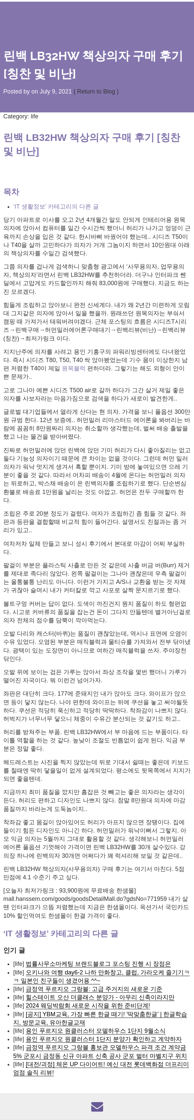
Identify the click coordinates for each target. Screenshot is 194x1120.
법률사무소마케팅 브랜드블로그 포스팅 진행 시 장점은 (98, 964)
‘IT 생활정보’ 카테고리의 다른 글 (56, 206)
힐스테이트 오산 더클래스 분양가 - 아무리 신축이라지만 (100, 997)
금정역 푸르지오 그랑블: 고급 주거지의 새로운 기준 (94, 989)
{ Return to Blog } (96, 91)
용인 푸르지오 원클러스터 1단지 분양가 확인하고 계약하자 (104, 1039)
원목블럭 (74, 368)
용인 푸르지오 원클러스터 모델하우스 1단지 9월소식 (96, 1030)
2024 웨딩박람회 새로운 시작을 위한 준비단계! (88, 1005)
